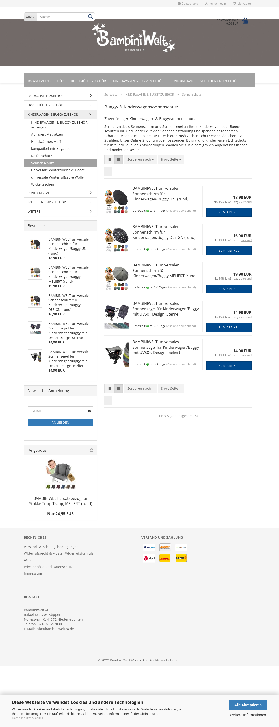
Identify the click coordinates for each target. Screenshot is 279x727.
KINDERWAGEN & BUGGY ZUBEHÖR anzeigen (59, 127)
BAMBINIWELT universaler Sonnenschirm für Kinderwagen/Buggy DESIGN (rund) (164, 234)
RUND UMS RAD (181, 81)
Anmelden (60, 425)
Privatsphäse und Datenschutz (48, 569)
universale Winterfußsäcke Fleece (58, 172)
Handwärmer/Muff (46, 143)
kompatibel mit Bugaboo (50, 150)
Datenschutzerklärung (27, 718)
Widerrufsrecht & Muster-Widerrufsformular (59, 555)
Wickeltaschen (42, 186)
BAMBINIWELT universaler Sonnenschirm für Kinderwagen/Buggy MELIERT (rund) (165, 273)
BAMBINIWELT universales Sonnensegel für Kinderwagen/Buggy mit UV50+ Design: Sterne (166, 311)
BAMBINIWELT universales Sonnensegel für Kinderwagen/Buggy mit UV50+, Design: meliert (166, 349)
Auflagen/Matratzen (47, 136)
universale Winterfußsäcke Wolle (57, 179)
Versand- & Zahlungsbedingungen (51, 549)
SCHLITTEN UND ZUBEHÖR (219, 81)
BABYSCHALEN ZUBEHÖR (46, 81)
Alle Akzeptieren (248, 704)
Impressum (33, 575)
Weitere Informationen (248, 714)
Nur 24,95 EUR (60, 515)
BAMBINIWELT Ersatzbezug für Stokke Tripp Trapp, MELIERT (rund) (60, 503)
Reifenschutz (41, 158)
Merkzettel (242, 3)
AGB (27, 562)
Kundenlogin (215, 3)
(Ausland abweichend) (181, 213)
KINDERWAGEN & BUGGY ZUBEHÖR (138, 81)
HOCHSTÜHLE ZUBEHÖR (88, 81)
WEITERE (34, 213)
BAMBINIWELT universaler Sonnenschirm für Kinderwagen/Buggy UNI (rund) (160, 196)
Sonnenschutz (42, 165)
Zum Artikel (229, 214)
